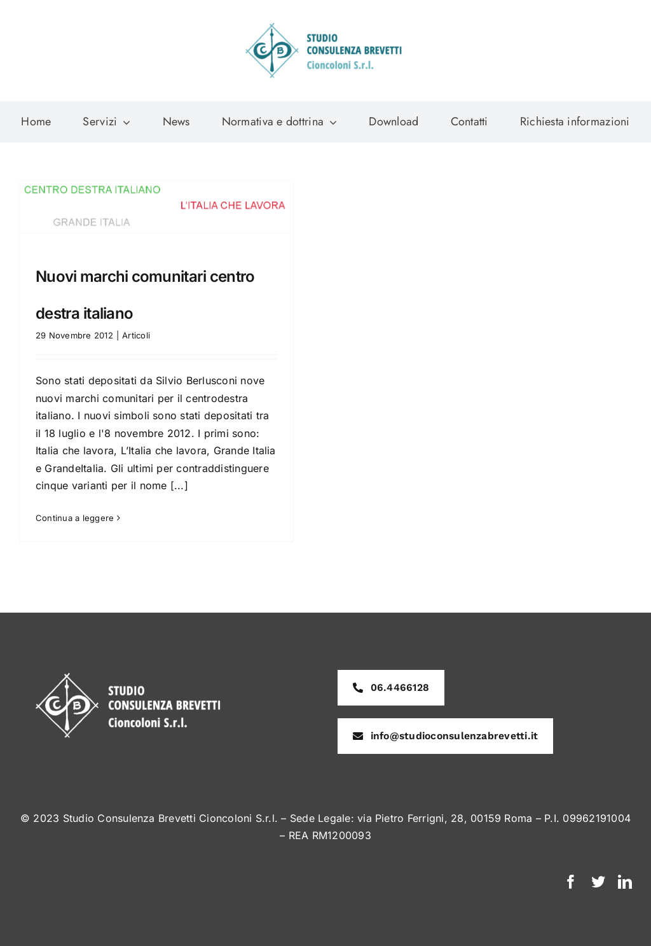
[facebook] (571, 882)
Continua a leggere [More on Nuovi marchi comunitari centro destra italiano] (75, 518)
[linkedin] (625, 882)
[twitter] (598, 882)
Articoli (136, 335)
